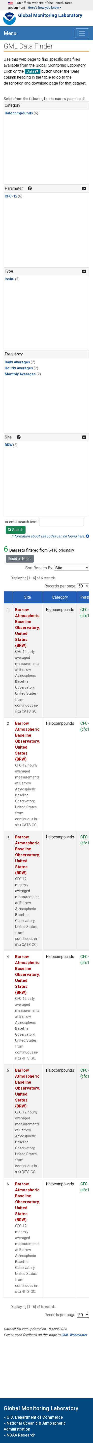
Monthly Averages (20, 374)
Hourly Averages (19, 368)
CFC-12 (11, 196)
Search (15, 530)
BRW (8, 445)
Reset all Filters (19, 559)
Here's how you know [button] (43, 7)
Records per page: (60, 586)
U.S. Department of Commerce (35, 1417)
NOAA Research (21, 1435)
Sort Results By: (39, 568)
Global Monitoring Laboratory (50, 15)
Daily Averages (17, 362)
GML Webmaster (74, 1335)
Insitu (9, 279)
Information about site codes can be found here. (50, 536)
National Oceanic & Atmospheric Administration (35, 1426)
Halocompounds (19, 113)
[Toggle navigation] (82, 33)
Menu (10, 33)
